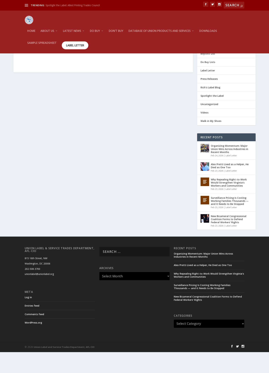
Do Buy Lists (208, 83)
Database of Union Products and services (159, 33)
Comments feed (34, 335)
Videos (204, 133)
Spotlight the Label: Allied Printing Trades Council (73, 5)
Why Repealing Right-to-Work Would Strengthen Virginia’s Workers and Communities (229, 203)
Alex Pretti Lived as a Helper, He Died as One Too (230, 187)
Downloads (208, 33)
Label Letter (75, 48)
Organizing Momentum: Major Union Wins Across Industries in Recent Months (229, 169)
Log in (28, 318)
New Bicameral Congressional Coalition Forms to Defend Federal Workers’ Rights (228, 240)
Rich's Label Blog (210, 108)
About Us (47, 33)
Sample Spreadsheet (42, 45)
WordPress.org (33, 343)
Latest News (72, 33)
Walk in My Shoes (211, 141)
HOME (31, 33)
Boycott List (208, 74)
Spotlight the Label (212, 116)
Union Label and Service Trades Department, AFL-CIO (64, 367)
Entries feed (32, 326)
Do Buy (95, 33)
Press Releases (209, 99)
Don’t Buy (116, 33)
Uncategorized (209, 125)
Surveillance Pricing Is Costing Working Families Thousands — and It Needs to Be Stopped (230, 221)
